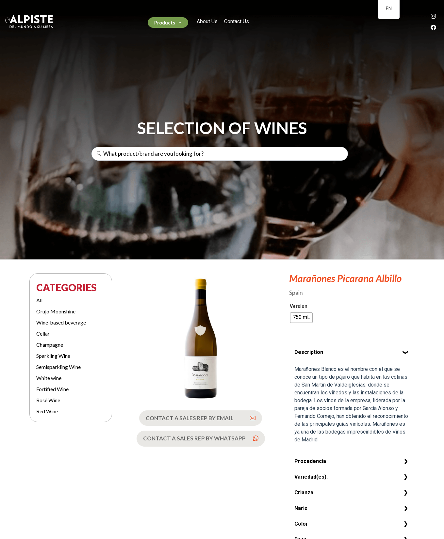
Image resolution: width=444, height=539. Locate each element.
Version (298, 306)
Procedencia (310, 461)
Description (308, 352)
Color (301, 524)
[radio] (301, 318)
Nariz (300, 508)
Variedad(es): (311, 477)
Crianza (303, 492)
